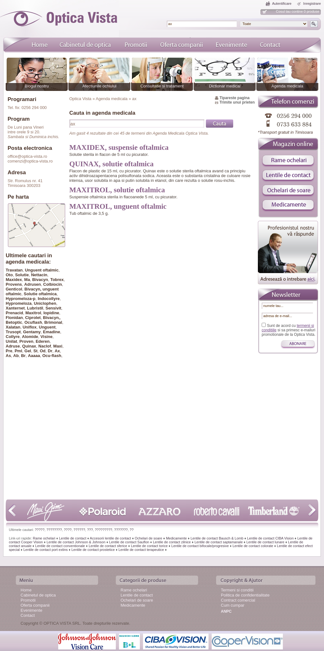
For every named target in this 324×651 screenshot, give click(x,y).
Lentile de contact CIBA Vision (270, 538)
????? (40, 530)
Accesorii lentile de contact (110, 538)
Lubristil (35, 308)
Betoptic (14, 322)
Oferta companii (35, 605)
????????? (103, 530)
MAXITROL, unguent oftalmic (117, 206)
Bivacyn (40, 279)
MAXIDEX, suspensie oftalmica (119, 147)
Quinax (29, 346)
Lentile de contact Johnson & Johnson (76, 542)
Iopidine (51, 312)
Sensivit (53, 308)
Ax (57, 350)
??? (90, 530)
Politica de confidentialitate (245, 595)
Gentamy (32, 331)
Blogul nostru (37, 86)
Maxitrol (33, 312)
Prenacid (14, 312)
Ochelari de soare (148, 538)
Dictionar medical (224, 86)
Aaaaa (34, 355)
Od (43, 350)
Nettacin (39, 274)
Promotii (28, 600)
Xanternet (15, 308)
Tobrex (57, 279)
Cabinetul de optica (38, 595)
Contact (28, 615)
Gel (27, 350)
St (35, 350)
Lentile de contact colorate (253, 546)
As (8, 355)
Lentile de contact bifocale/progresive (200, 546)
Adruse (13, 346)
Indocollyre (48, 298)
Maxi (57, 346)
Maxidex (14, 279)
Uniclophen (45, 303)
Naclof (44, 346)
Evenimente (31, 610)
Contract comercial (238, 600)
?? (132, 530)
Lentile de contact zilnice (172, 542)
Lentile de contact (72, 538)
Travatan (14, 270)
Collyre (13, 336)
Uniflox (29, 327)
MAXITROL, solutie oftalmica (117, 190)
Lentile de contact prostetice (93, 550)
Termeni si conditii (237, 590)
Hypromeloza (19, 303)
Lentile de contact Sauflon (129, 542)
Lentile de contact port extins (45, 550)
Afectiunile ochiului (99, 86)
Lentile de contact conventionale (60, 546)
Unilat (11, 341)
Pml (18, 350)
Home (26, 590)
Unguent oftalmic (42, 270)
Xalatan (13, 327)
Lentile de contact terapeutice (141, 550)
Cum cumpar (232, 605)
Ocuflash (33, 322)
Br (23, 355)
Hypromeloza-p (20, 298)
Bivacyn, (51, 317)
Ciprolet (32, 317)
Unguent (47, 327)
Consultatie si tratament (162, 86)
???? (68, 530)
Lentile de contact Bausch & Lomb (216, 538)
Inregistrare (312, 3)
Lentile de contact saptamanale (219, 542)
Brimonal (53, 322)
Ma (27, 279)
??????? (121, 530)
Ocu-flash (51, 355)
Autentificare (281, 3)
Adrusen (32, 284)
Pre (9, 350)
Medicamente (176, 538)
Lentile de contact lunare (265, 542)
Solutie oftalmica (40, 293)
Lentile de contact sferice (108, 546)
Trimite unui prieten (237, 102)
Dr (50, 350)
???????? (54, 530)
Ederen (43, 341)
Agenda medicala (287, 86)
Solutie (22, 274)
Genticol (14, 289)
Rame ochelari (44, 538)
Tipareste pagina (235, 98)
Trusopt (13, 331)
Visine (46, 336)
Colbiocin (52, 284)
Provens (14, 284)
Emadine (51, 331)
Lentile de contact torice (149, 546)
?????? (79, 530)
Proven (26, 341)
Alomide (30, 336)
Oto (9, 274)
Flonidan (14, 317)
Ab (16, 355)
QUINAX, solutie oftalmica (111, 164)
